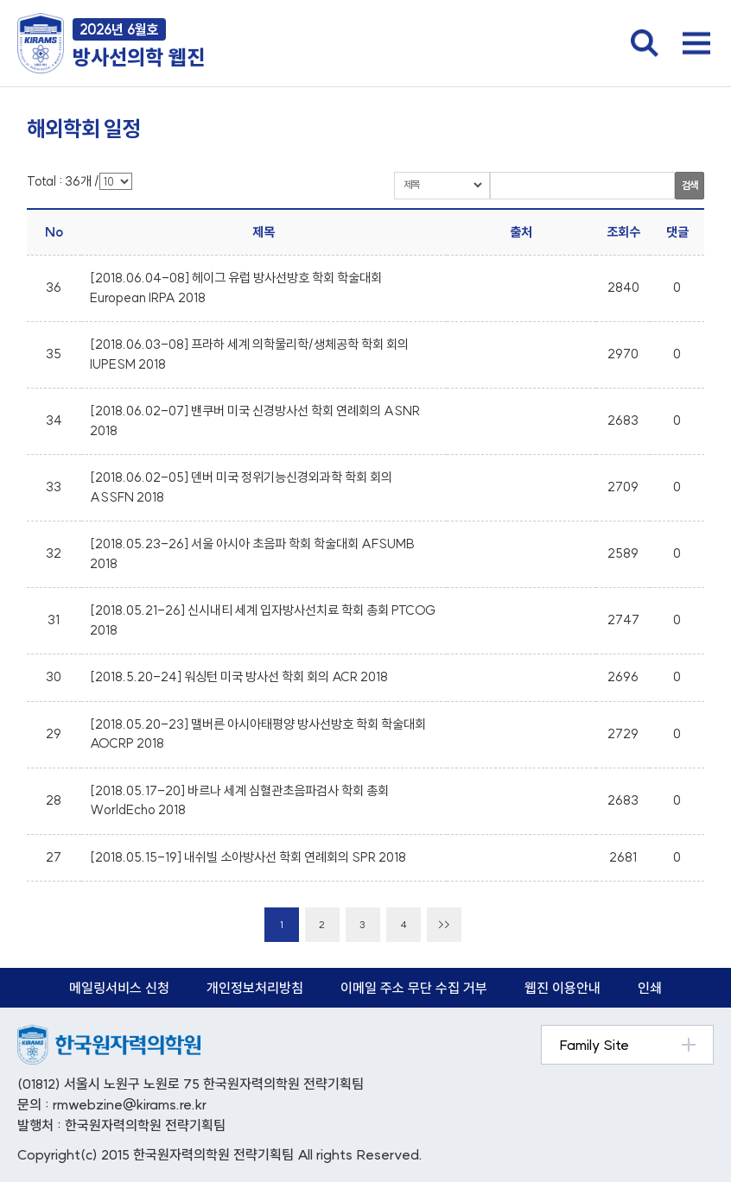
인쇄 (650, 987)
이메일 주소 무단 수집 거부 (413, 987)
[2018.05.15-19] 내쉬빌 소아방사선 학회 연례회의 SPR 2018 (248, 857)
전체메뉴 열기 (696, 43)
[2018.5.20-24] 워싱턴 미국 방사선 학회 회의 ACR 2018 (239, 676)
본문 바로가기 (0, 0)
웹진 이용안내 (562, 987)
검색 (689, 185)
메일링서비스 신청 (119, 987)
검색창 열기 (644, 43)
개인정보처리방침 (255, 987)
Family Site (594, 1044)
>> (444, 924)
